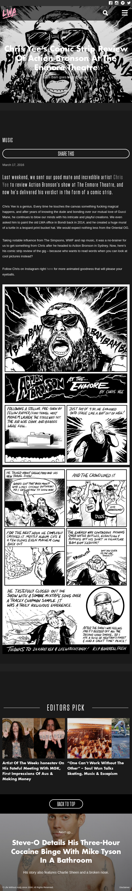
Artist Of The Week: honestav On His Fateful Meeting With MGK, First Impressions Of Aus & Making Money (33, 771)
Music (7, 140)
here (50, 269)
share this (66, 154)
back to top (66, 804)
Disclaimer (124, 887)
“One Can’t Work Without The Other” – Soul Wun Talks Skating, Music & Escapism (95, 769)
